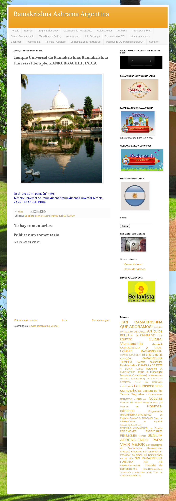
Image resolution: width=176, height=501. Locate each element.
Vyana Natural (133, 264)
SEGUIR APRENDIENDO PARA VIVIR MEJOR (141, 440)
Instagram (151, 368)
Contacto (154, 41)
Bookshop (16, 41)
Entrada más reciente (25, 320)
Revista (142, 436)
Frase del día (33, 41)
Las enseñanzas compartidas (141, 388)
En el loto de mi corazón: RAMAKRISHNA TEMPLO (50, 216)
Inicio (65, 320)
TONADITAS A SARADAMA (132, 472)
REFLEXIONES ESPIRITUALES (141, 431)
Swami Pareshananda (22, 36)
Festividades (128, 365)
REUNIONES (128, 435)
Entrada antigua (100, 320)
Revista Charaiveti (141, 30)
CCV (160, 335)
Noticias (28, 30)
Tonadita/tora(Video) (152, 469)
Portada (15, 30)
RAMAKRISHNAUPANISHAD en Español (141, 428)
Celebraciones (105, 30)
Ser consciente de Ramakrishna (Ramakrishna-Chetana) (141, 448)
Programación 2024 (48, 30)
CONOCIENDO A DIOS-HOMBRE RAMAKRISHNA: (141, 349)
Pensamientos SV (114, 36)
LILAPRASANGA (154, 394)
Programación (155, 411)
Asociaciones (73, 36)
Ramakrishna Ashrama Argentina (61, 14)
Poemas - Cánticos (55, 41)
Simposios (136, 451)
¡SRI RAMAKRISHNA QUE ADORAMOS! (141, 324)
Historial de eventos (139, 36)
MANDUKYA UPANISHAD (133, 399)
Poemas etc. (129, 407)
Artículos (122, 30)
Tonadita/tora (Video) (50, 36)
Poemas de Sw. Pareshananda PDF (125, 41)
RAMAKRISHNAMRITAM (130, 425)
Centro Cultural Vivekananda (141, 341)
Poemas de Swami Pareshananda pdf (141, 402)
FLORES (139, 369)
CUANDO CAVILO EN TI (130, 355)
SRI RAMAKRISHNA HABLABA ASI (141, 460)
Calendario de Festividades (77, 30)
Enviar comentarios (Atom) (43, 326)
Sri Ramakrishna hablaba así (86, 41)
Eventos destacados (150, 362)
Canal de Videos (135, 269)
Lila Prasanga (92, 36)
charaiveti (157, 344)
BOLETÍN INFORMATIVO (137, 335)
